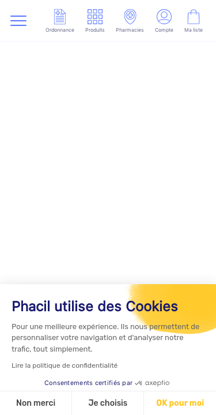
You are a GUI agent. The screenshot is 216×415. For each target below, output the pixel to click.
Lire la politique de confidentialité (65, 365)
